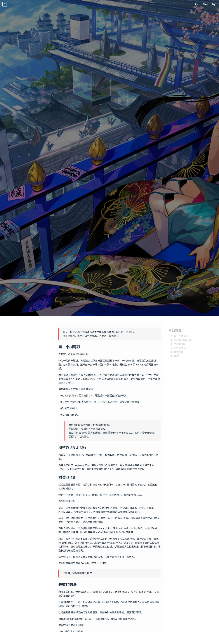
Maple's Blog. (209, 4)
